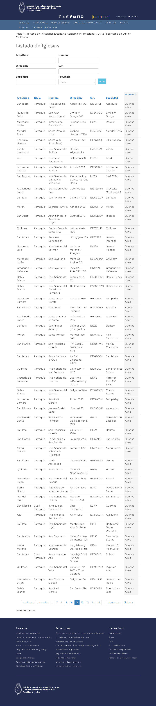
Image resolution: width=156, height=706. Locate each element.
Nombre (63, 55)
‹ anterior (43, 602)
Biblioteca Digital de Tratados (29, 666)
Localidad (22, 76)
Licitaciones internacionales (69, 666)
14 (93, 602)
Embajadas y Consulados (88, 23)
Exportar (111, 23)
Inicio (19, 33)
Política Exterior (60, 23)
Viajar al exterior (23, 641)
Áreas (111, 637)
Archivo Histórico (117, 645)
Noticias (23, 27)
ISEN (111, 641)
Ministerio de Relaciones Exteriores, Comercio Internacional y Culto (64, 33)
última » (128, 602)
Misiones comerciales (66, 658)
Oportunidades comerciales (69, 662)
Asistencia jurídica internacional (30, 662)
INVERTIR (124, 23)
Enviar (102, 81)
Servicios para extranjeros (27, 645)
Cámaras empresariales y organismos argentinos (78, 645)
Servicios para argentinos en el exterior (34, 637)
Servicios (24, 23)
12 (82, 602)
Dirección (22, 65)
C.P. (60, 65)
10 (72, 602)
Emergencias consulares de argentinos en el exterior (80, 633)
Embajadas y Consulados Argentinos (73, 637)
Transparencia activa (118, 654)
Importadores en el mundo (68, 654)
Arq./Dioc (22, 55)
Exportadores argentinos (67, 649)
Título (37, 98)
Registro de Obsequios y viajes (123, 658)
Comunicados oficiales (44, 27)
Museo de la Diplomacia (120, 649)
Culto (18, 654)
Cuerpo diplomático (25, 658)
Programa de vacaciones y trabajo (31, 649)
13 (88, 602)
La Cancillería (115, 633)
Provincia (64, 76)
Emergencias (101, 17)
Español (133, 16)
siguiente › (114, 602)
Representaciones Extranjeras (69, 641)
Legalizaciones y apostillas (28, 633)
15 (99, 602)
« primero (28, 602)
